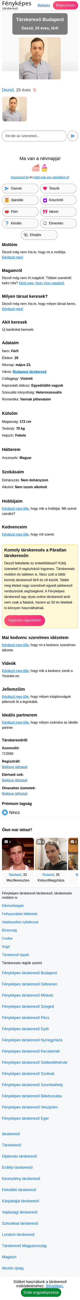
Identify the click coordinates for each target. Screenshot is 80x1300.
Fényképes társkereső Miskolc (28, 995)
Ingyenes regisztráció (25, 620)
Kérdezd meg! (12, 257)
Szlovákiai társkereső (20, 1223)
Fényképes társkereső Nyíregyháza (32, 1040)
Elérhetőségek (13, 906)
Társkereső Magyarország (24, 1246)
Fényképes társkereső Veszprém (30, 1107)
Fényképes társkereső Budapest (29, 973)
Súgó (6, 946)
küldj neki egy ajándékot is (50, 177)
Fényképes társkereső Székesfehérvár (34, 1062)
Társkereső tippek (15, 955)
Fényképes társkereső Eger (25, 1118)
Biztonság (9, 930)
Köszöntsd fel (20, 177)
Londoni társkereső (18, 1234)
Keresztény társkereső (21, 1178)
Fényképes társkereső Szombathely (32, 1085)
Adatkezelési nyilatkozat (20, 922)
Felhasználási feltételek (19, 914)
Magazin (9, 1257)
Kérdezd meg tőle (15, 508)
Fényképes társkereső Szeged (28, 1006)
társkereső (11, 1134)
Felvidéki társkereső (19, 1190)
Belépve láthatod (14, 767)
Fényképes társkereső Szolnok (28, 1073)
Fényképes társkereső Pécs (25, 1018)
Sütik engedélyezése (41, 1292)
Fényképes (16, 6)
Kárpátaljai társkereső (20, 1201)
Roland (48, 875)
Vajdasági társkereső (20, 1212)
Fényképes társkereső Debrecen (29, 984)
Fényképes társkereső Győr (25, 1029)
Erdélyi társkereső (17, 1167)
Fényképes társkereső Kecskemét (31, 1051)
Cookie (7, 938)
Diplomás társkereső (19, 1156)
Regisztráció (65, 5)
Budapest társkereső (30, 372)
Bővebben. (55, 1286)
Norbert (15, 875)
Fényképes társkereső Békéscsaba (32, 1096)
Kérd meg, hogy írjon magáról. (42, 283)
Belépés (44, 5)
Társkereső (11, 1145)
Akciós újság (12, 1268)
